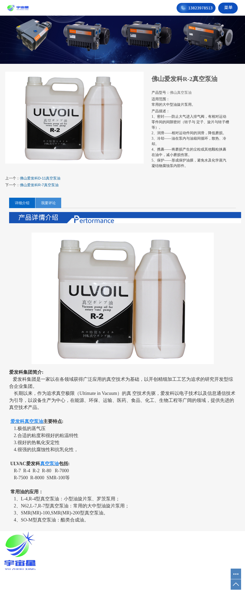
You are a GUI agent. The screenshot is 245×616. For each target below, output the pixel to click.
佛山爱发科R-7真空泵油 (39, 185)
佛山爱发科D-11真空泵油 (40, 178)
